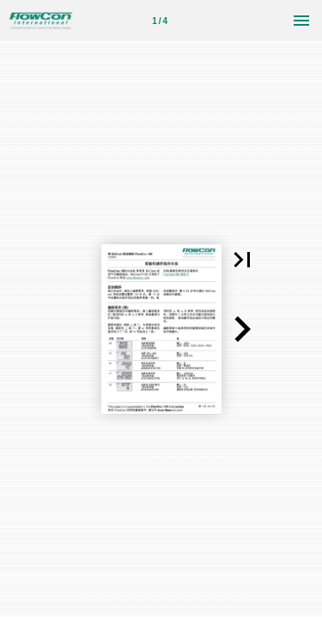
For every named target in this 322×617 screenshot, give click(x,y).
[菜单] (301, 20)
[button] (242, 259)
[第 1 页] (160, 20)
